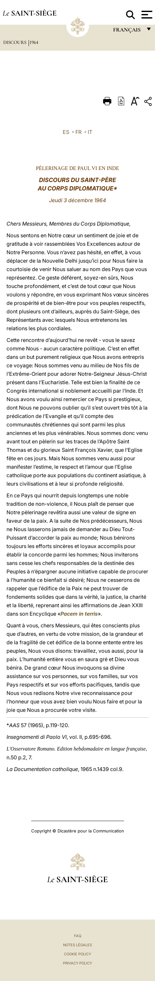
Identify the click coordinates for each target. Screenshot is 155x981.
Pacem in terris (79, 613)
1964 (34, 42)
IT (90, 132)
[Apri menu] (146, 14)
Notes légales (77, 945)
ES (66, 132)
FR (78, 132)
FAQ (77, 936)
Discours (15, 42)
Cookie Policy (77, 954)
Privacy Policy (77, 963)
